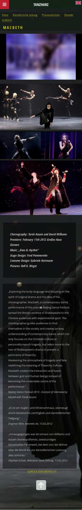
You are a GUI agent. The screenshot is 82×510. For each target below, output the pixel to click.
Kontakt (68, 14)
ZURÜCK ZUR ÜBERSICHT (42, 471)
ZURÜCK (7, 20)
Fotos (5, 14)
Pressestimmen (51, 14)
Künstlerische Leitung (25, 14)
